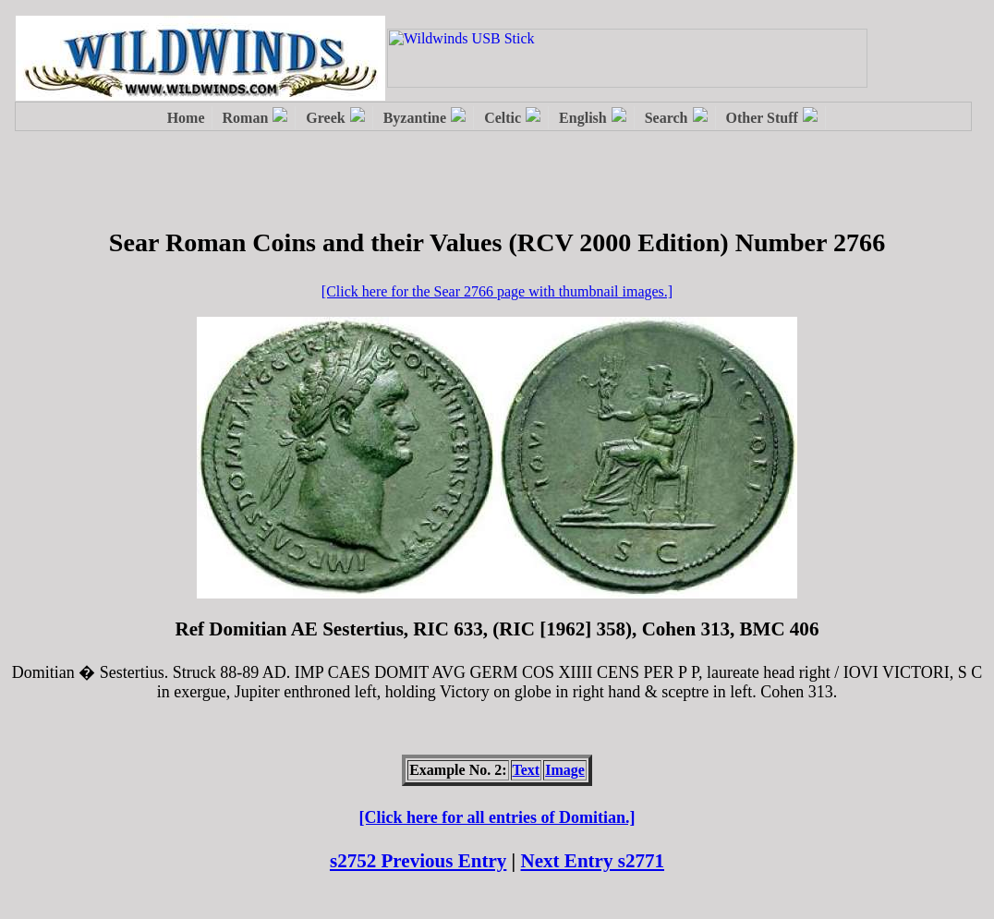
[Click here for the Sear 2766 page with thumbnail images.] (497, 291)
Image (565, 770)
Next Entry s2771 (593, 861)
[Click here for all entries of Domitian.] (497, 817)
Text (526, 770)
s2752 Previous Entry (418, 861)
